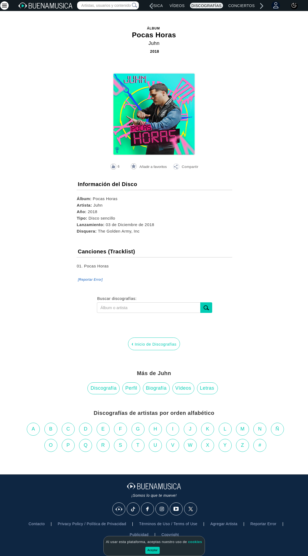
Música (155, 6)
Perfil (131, 388)
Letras (207, 388)
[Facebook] (147, 509)
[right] (261, 6)
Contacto (36, 524)
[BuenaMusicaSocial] (119, 509)
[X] (190, 509)
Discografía (103, 388)
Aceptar (153, 550)
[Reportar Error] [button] (90, 280)
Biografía (156, 388)
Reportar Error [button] (263, 524)
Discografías (206, 6)
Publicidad (139, 534)
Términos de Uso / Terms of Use (168, 524)
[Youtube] (176, 509)
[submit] (206, 307)
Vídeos (177, 6)
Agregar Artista (223, 524)
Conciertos (241, 6)
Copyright (170, 534)
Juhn (153, 43)
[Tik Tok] (133, 509)
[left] (151, 6)
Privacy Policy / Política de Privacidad (92, 524)
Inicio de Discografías (154, 344)
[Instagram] (162, 509)
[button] (185, 167)
